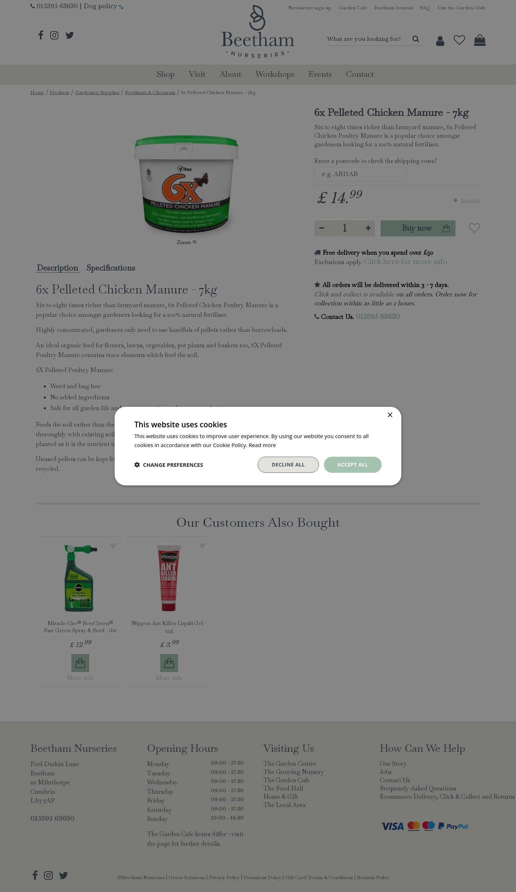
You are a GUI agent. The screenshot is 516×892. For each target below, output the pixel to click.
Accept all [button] (353, 464)
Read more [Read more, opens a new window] (262, 445)
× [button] (389, 415)
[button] (168, 464)
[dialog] (258, 446)
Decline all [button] (288, 464)
